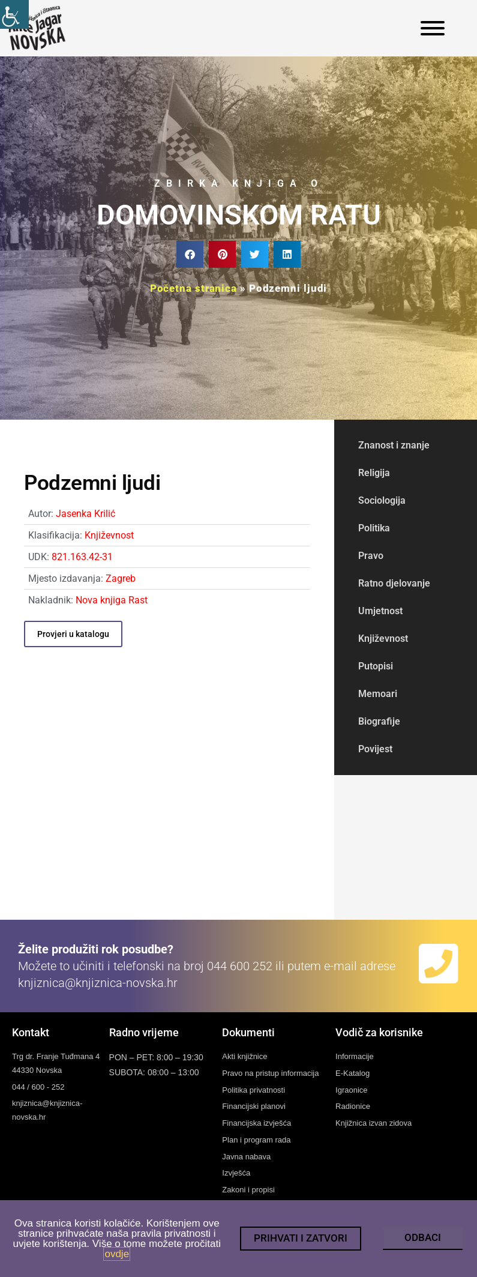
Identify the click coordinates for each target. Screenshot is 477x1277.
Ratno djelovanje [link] (394, 583)
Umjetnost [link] (380, 611)
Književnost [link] (109, 535)
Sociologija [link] (382, 500)
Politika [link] (374, 528)
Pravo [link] (370, 555)
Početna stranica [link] (193, 288)
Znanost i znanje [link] (394, 445)
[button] (189, 254)
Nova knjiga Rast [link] (112, 600)
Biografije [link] (379, 721)
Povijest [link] (375, 749)
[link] (14, 14)
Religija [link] (374, 472)
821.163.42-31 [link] (82, 557)
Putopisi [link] (375, 666)
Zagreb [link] (121, 578)
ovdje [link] (116, 1254)
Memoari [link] (377, 693)
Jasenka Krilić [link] (85, 513)
